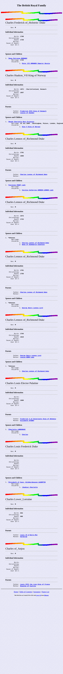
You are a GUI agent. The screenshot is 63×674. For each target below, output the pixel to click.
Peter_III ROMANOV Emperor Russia (36, 67)
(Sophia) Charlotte (30, 530)
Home (16, 644)
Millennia (46, 647)
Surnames (36, 644)
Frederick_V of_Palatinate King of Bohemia (38, 455)
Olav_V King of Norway (31, 136)
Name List (45, 644)
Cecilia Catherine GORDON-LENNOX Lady (37, 205)
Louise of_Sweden (27, 121)
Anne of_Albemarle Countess (33, 265)
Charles (25, 473)
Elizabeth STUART (27, 457)
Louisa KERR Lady (27, 388)
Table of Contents (25, 644)
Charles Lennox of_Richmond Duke (33, 188)
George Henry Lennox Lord (32, 334)
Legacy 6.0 (38, 647)
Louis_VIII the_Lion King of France (35, 636)
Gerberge (23, 584)
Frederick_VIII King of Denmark (33, 119)
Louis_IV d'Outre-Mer (29, 582)
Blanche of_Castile (28, 638)
